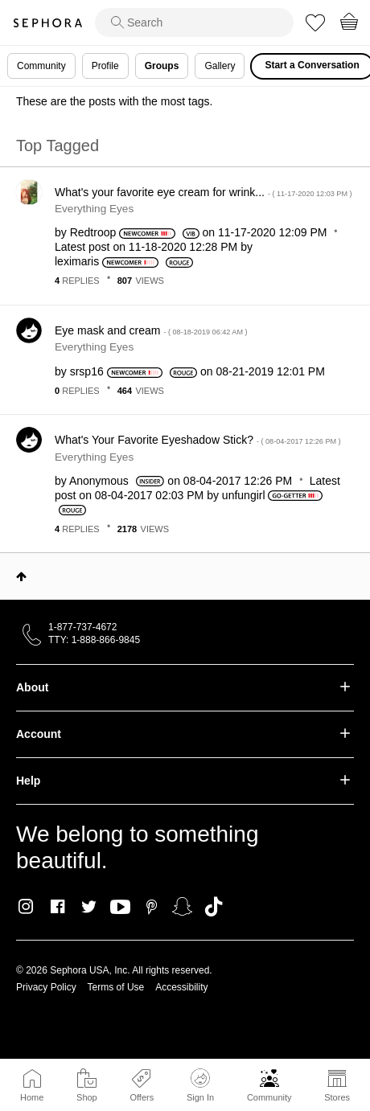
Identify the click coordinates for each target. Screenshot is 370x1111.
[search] (194, 22)
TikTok (214, 907)
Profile (105, 66)
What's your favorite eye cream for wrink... (203, 192)
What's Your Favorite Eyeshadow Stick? (198, 439)
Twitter (89, 907)
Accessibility (181, 987)
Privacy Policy (46, 987)
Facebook (57, 907)
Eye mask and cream (151, 330)
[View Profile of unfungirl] (243, 495)
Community (269, 1097)
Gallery (219, 66)
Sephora (47, 22)
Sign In (200, 1085)
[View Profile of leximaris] (77, 261)
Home (31, 1097)
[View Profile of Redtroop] (93, 232)
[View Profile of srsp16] (87, 371)
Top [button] (21, 576)
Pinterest (152, 907)
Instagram (26, 907)
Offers (142, 1097)
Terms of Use (116, 987)
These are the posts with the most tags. (114, 101)
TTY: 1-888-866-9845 (94, 640)
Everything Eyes (94, 209)
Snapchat (182, 907)
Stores (337, 1097)
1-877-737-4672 (82, 627)
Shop (86, 1097)
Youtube (120, 908)
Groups (162, 66)
